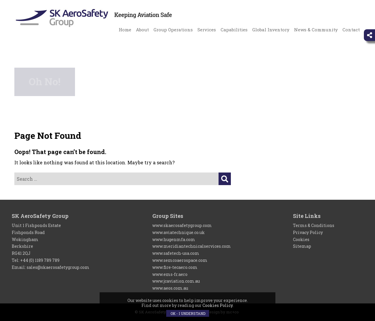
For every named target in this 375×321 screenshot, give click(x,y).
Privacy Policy (308, 232)
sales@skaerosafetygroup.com (58, 267)
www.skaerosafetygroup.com (182, 225)
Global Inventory (270, 30)
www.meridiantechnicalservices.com (191, 246)
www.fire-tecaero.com (174, 267)
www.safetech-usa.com (175, 253)
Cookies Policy (217, 305)
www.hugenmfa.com (173, 239)
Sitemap (302, 246)
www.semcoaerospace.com (179, 260)
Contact (351, 30)
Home (125, 30)
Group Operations (173, 30)
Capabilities (234, 30)
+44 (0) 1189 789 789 (39, 260)
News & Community (316, 30)
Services (206, 30)
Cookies (301, 239)
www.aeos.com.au (170, 288)
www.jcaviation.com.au (176, 281)
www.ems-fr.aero (170, 274)
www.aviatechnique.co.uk (178, 232)
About (142, 30)
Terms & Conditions (313, 225)
